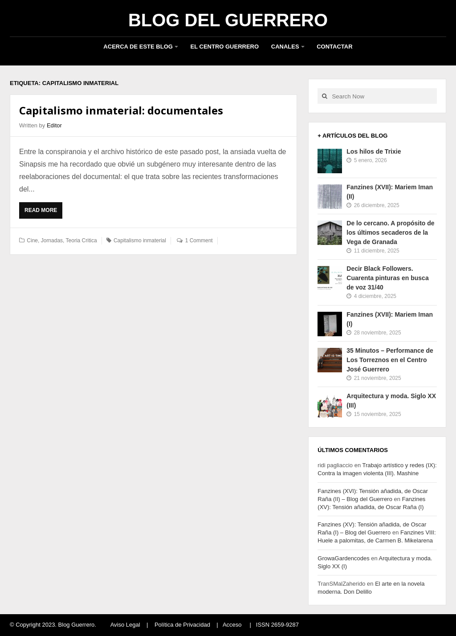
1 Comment (199, 240)
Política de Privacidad (182, 624)
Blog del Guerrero (228, 20)
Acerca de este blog (138, 46)
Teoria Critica (81, 240)
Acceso (232, 624)
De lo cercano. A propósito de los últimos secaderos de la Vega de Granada (390, 232)
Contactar (334, 46)
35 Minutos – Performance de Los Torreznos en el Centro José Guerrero (389, 360)
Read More (42, 212)
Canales (285, 46)
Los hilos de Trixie (373, 151)
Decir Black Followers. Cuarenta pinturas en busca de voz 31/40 (387, 278)
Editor (54, 125)
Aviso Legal (125, 624)
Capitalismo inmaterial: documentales (121, 110)
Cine (32, 240)
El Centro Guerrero (225, 46)
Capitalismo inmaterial (140, 240)
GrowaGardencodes (343, 558)
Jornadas (52, 240)
